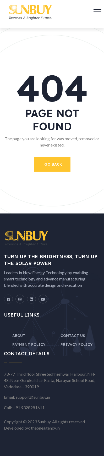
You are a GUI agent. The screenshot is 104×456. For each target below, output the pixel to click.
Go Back (53, 164)
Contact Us (73, 335)
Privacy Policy (76, 344)
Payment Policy (28, 344)
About (18, 335)
